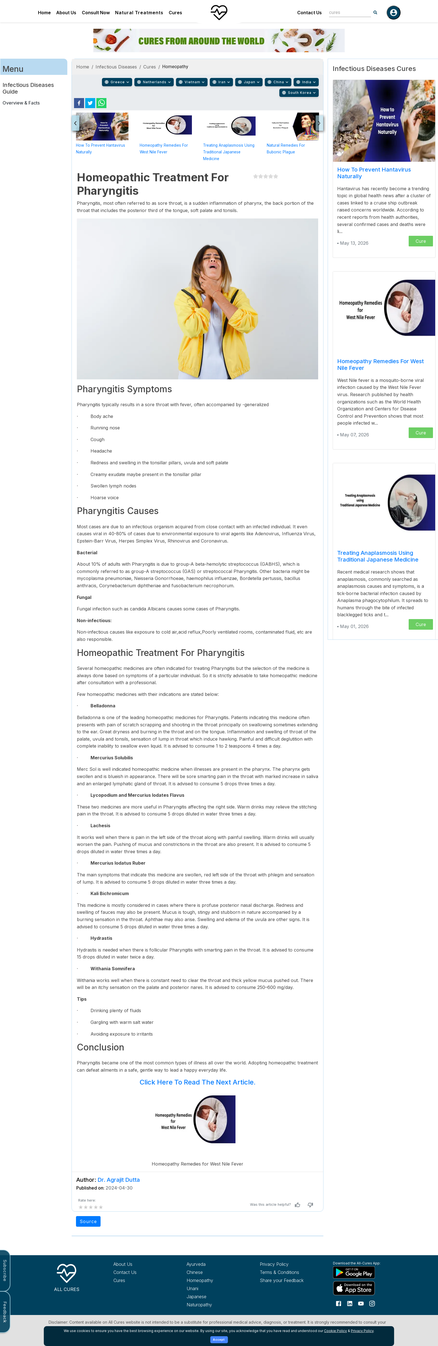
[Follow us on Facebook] (338, 1303)
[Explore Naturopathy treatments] (213, 1304)
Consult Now (96, 12)
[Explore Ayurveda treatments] (213, 1264)
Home (44, 12)
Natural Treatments (139, 12)
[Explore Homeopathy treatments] (213, 1280)
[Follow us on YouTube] (361, 1303)
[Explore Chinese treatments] (213, 1272)
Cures (175, 12)
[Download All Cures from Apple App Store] (359, 1288)
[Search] (375, 12)
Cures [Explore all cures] (119, 1280)
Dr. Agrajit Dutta (118, 1179)
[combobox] (346, 12)
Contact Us (309, 12)
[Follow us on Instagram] (372, 1303)
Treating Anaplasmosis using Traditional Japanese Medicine (228, 152)
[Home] (219, 12)
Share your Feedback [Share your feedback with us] (282, 1280)
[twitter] (90, 103)
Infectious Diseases (116, 67)
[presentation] (75, 123)
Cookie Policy (335, 1331)
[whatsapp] (101, 103)
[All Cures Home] (66, 1277)
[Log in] (394, 13)
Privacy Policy (362, 1331)
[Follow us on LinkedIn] (349, 1303)
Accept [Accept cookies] (219, 1339)
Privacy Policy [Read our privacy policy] (274, 1264)
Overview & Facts (21, 103)
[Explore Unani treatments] (213, 1288)
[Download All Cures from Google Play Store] (359, 1272)
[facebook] (79, 103)
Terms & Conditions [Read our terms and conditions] (279, 1272)
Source (88, 1221)
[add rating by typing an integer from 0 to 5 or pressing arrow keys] (90, 1207)
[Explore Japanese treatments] (213, 1296)
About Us (66, 12)
